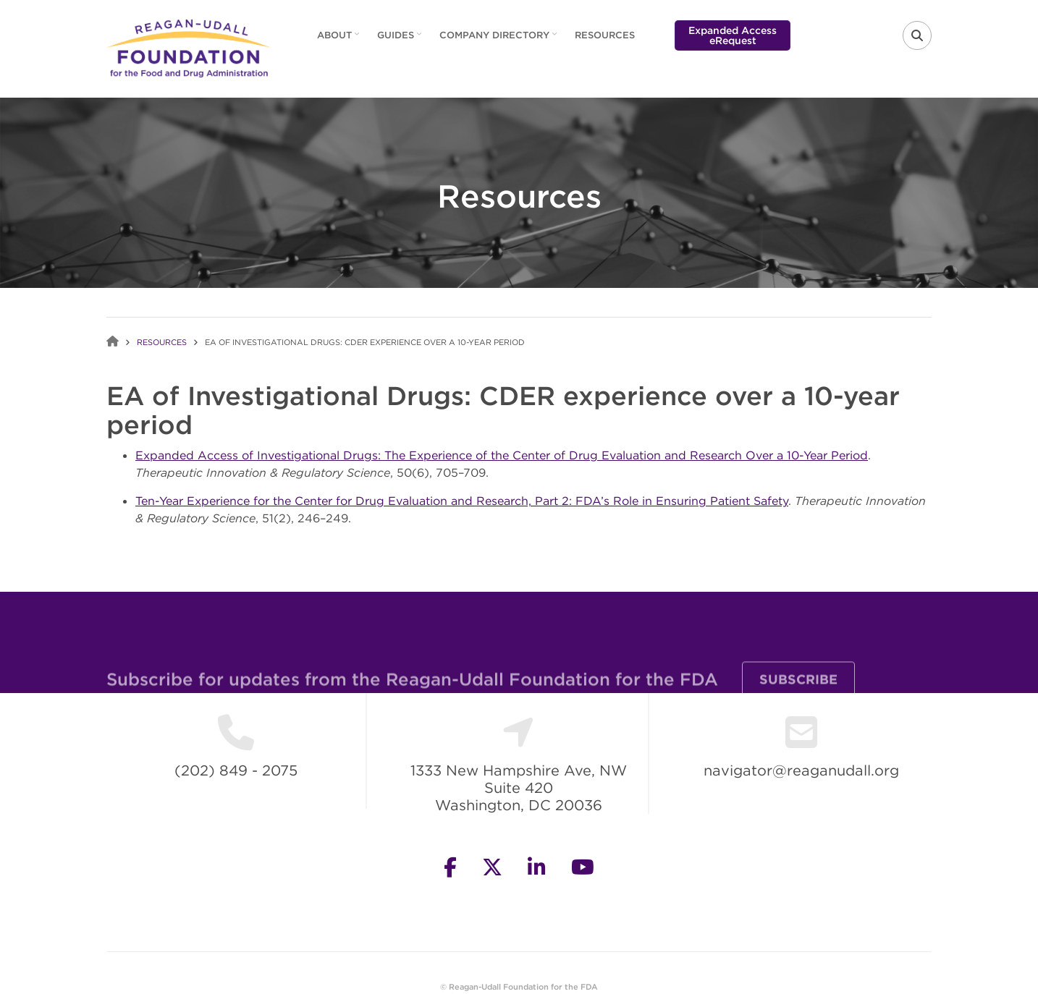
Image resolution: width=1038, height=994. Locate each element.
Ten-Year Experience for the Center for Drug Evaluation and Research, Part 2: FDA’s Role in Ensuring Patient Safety (461, 500)
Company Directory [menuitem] (499, 40)
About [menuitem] (340, 40)
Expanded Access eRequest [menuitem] (732, 35)
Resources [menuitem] (605, 35)
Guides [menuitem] (401, 40)
